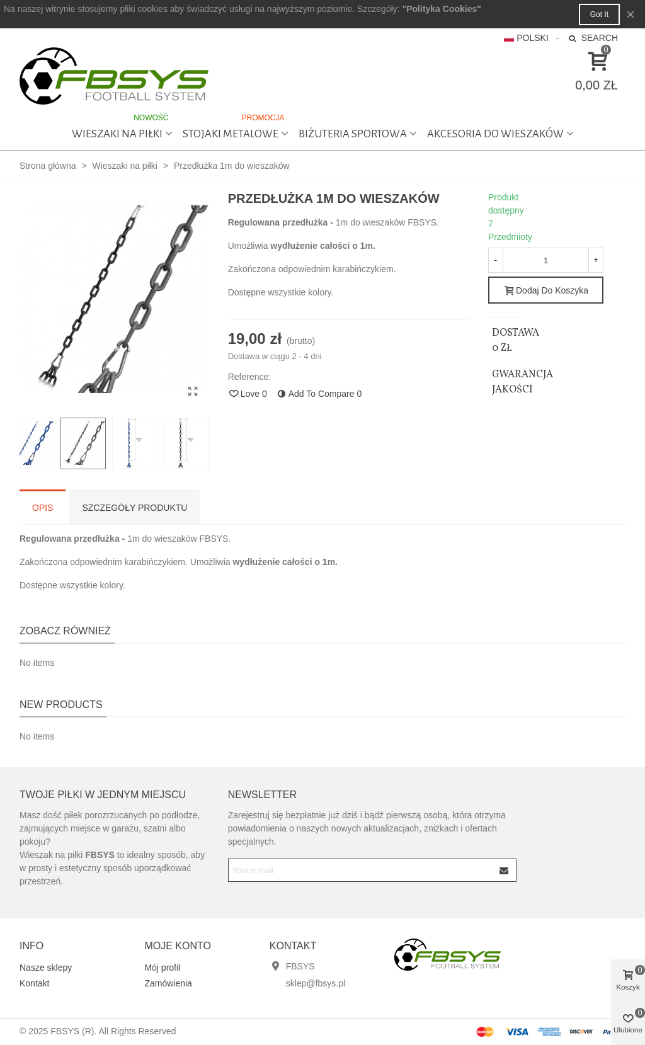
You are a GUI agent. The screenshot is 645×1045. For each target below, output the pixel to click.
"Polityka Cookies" (441, 9)
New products (61, 704)
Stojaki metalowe (235, 128)
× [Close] (630, 14)
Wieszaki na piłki (121, 128)
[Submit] (504, 870)
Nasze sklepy (46, 967)
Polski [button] (526, 38)
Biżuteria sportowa (353, 134)
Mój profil (162, 967)
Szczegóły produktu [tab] (134, 508)
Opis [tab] (42, 508)
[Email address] (361, 870)
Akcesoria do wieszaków (495, 134)
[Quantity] (546, 260)
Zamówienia (167, 983)
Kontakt (34, 983)
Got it (599, 14)
